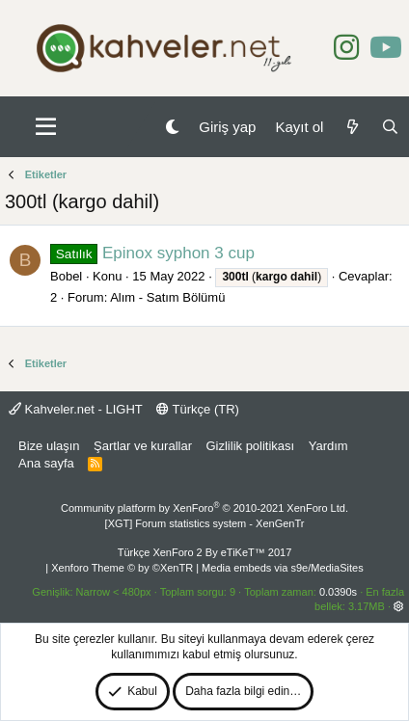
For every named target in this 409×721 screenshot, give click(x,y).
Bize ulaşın (49, 446)
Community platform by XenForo (204, 508)
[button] (45, 127)
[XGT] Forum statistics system (205, 523)
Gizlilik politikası (249, 446)
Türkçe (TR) (197, 409)
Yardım (328, 446)
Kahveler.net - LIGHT (76, 409)
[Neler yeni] (351, 126)
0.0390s (338, 592)
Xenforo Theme (122, 568)
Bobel (66, 276)
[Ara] (390, 126)
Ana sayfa (46, 463)
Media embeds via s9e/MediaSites (283, 568)
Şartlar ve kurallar (143, 446)
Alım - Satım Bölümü (167, 297)
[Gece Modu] (172, 126)
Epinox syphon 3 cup (152, 253)
